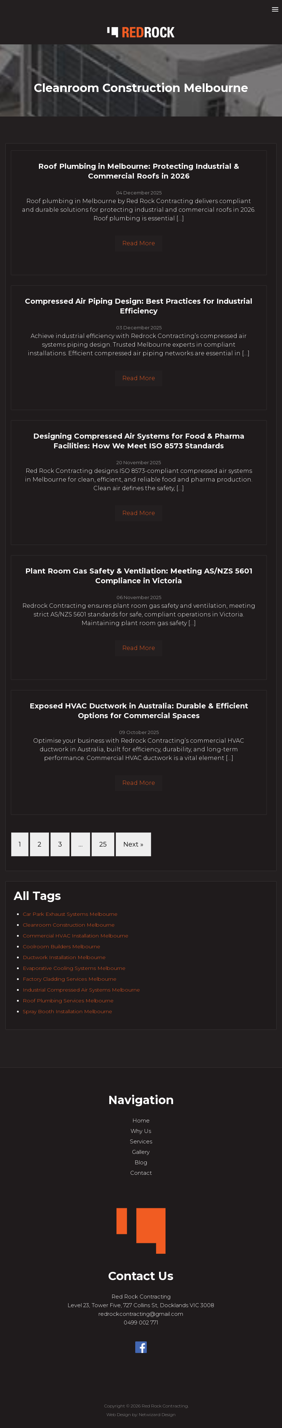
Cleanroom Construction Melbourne (69, 925)
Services (141, 1141)
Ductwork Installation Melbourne (64, 957)
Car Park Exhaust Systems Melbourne (70, 914)
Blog (141, 1162)
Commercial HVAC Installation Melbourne (75, 935)
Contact (141, 1172)
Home (141, 1120)
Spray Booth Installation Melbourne (67, 1011)
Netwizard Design (157, 1414)
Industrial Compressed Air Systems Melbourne (81, 990)
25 (103, 844)
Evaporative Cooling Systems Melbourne (74, 968)
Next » (133, 844)
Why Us (141, 1131)
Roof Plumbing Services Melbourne (68, 1000)
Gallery (141, 1151)
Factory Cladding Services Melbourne (69, 979)
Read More (138, 243)
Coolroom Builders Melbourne (61, 946)
